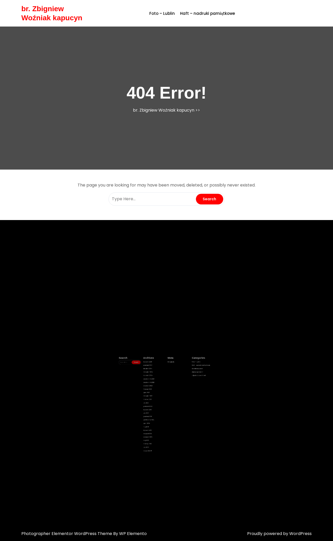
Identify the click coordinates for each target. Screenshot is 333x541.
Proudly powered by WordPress (279, 534)
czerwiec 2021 (158, 403)
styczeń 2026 (158, 387)
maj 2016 (157, 418)
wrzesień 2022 (158, 399)
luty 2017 (157, 411)
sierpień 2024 (158, 390)
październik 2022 (158, 397)
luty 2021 (157, 407)
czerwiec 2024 (158, 392)
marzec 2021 (157, 405)
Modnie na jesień (181, 390)
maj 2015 (157, 424)
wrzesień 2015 (158, 423)
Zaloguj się (168, 387)
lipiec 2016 (157, 416)
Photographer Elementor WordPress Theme (67, 534)
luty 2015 (157, 427)
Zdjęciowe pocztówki (181, 394)
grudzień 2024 (158, 389)
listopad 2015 (158, 421)
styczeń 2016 (157, 419)
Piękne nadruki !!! (181, 392)
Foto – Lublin (162, 13)
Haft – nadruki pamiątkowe (207, 13)
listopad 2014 (158, 429)
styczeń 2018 (157, 410)
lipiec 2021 (157, 402)
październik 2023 (158, 395)
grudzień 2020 (158, 408)
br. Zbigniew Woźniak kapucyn (163, 110)
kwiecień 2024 (158, 394)
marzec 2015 (157, 426)
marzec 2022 (158, 400)
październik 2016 (158, 415)
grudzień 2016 (158, 413)
